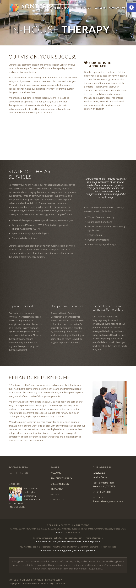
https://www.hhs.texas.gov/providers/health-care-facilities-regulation (68, 541)
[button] (131, 7)
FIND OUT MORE (17, 506)
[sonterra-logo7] (32, 7)
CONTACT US (57, 499)
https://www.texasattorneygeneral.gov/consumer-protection (68, 550)
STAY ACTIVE (57, 489)
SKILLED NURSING (60, 483)
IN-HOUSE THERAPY (61, 478)
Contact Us (61, 532)
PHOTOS (55, 494)
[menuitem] (62, 7)
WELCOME (56, 472)
